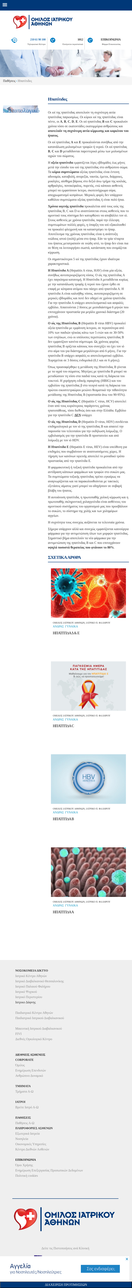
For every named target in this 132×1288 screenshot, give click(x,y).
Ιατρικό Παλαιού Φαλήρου (32, 986)
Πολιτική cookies (26, 1175)
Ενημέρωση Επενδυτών (30, 1070)
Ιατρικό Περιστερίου (28, 997)
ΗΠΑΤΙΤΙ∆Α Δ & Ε (66, 633)
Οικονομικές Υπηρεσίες (30, 1144)
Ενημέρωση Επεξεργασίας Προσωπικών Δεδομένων (49, 1170)
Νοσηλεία (21, 1139)
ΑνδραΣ (58, 626)
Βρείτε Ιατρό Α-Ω (27, 1107)
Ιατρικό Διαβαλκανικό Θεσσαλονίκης (39, 981)
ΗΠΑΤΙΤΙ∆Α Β (63, 819)
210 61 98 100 (38, 39)
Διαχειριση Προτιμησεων (66, 1284)
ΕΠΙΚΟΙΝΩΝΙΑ (110, 39)
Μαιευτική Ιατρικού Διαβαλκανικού (38, 1028)
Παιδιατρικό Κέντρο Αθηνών (34, 1012)
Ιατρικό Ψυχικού (26, 991)
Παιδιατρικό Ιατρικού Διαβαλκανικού (39, 1018)
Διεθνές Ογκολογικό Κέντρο (33, 1039)
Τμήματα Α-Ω (24, 1091)
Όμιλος (20, 1065)
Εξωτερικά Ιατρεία (27, 1133)
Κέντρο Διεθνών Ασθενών (32, 1149)
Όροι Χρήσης (24, 1165)
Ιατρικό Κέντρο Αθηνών (31, 976)
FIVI (18, 1033)
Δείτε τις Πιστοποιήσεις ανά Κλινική (65, 1248)
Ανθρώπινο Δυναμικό (29, 1075)
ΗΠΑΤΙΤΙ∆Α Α (63, 912)
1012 (80, 39)
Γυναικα (71, 626)
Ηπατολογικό (23, 110)
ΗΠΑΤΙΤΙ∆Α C (63, 726)
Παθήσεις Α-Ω (24, 1123)
